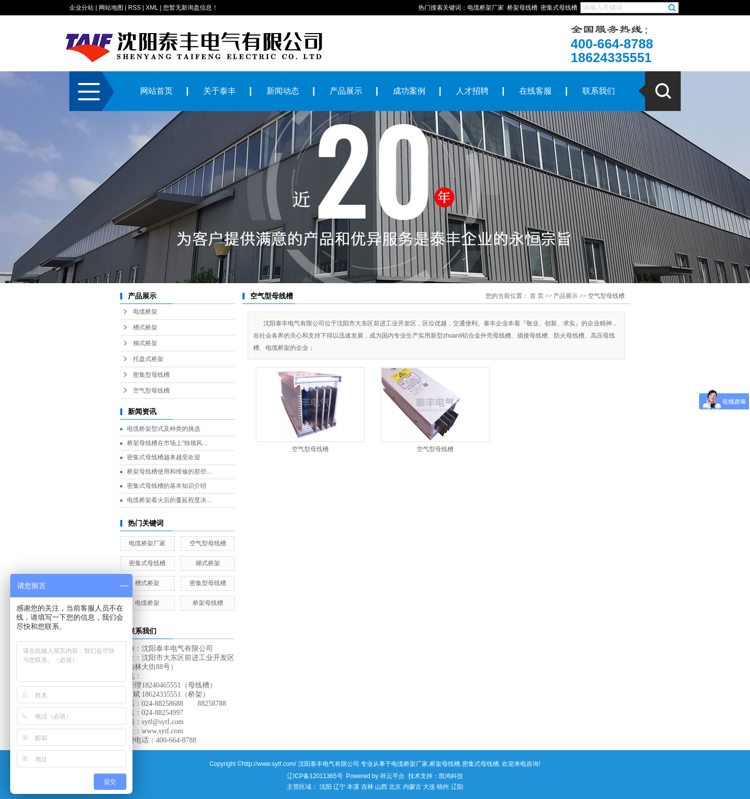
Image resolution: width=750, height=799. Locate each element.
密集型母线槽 (151, 374)
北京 (395, 786)
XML (152, 7)
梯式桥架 (145, 343)
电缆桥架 (145, 311)
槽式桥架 (145, 327)
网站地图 (111, 7)
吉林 (367, 786)
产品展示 (346, 91)
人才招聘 (472, 91)
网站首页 (156, 91)
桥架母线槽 (522, 7)
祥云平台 (392, 776)
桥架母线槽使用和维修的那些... (169, 471)
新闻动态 (282, 91)
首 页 (537, 295)
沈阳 (325, 786)
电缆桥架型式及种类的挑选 (163, 428)
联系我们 (598, 91)
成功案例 (409, 91)
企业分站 (81, 7)
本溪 (353, 786)
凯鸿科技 (451, 776)
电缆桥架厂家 (485, 7)
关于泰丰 (219, 91)
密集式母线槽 (559, 7)
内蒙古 (412, 786)
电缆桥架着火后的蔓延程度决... (169, 500)
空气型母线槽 (151, 390)
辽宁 (339, 786)
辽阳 (457, 786)
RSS (134, 7)
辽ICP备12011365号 (314, 776)
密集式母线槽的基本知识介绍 (166, 485)
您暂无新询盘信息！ (190, 7)
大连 (429, 786)
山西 (381, 786)
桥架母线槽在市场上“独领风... (167, 443)
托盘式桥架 (148, 359)
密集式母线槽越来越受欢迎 (163, 457)
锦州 (443, 786)
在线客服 (535, 91)
